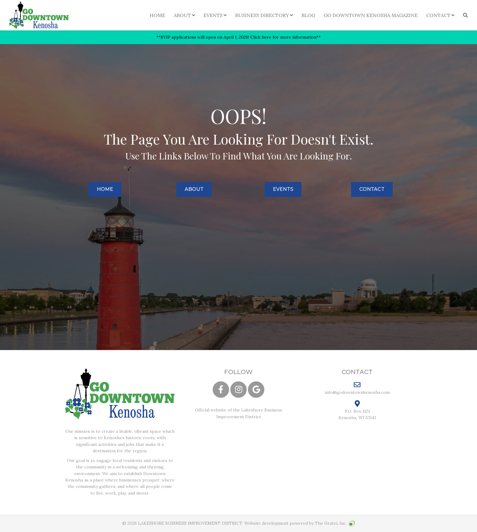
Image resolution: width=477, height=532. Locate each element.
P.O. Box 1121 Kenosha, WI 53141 (357, 410)
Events (213, 15)
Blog (308, 15)
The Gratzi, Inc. (335, 523)
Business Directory (262, 15)
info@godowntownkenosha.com (357, 388)
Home (157, 15)
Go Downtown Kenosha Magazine (371, 15)
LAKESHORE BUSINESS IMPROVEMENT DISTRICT (190, 523)
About (182, 15)
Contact (438, 15)
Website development (266, 523)
